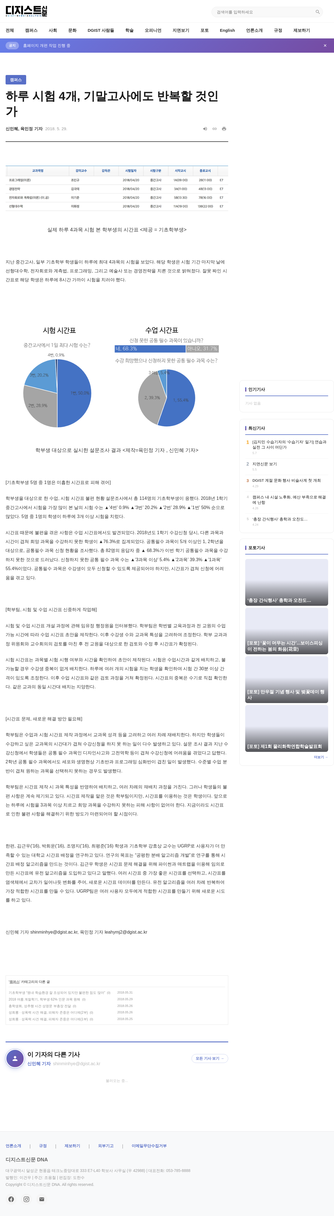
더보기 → (321, 757)
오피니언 (153, 30)
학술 (129, 30)
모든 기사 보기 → (210, 1058)
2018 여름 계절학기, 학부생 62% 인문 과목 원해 (44, 999)
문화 (72, 30)
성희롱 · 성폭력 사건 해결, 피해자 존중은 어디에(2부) (48, 1012)
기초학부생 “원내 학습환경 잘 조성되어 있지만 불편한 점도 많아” (57, 993)
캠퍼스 (31, 30)
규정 (278, 30)
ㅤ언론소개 (13, 1146)
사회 (53, 30)
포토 (204, 30)
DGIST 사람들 (101, 30)
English (227, 30)
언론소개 (254, 30)
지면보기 (181, 30)
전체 (10, 30)
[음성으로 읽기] (205, 129)
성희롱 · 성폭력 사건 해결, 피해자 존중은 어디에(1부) (48, 1019)
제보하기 (301, 30)
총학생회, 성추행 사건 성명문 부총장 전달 (40, 1006)
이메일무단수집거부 (149, 1146)
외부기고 (106, 1146)
